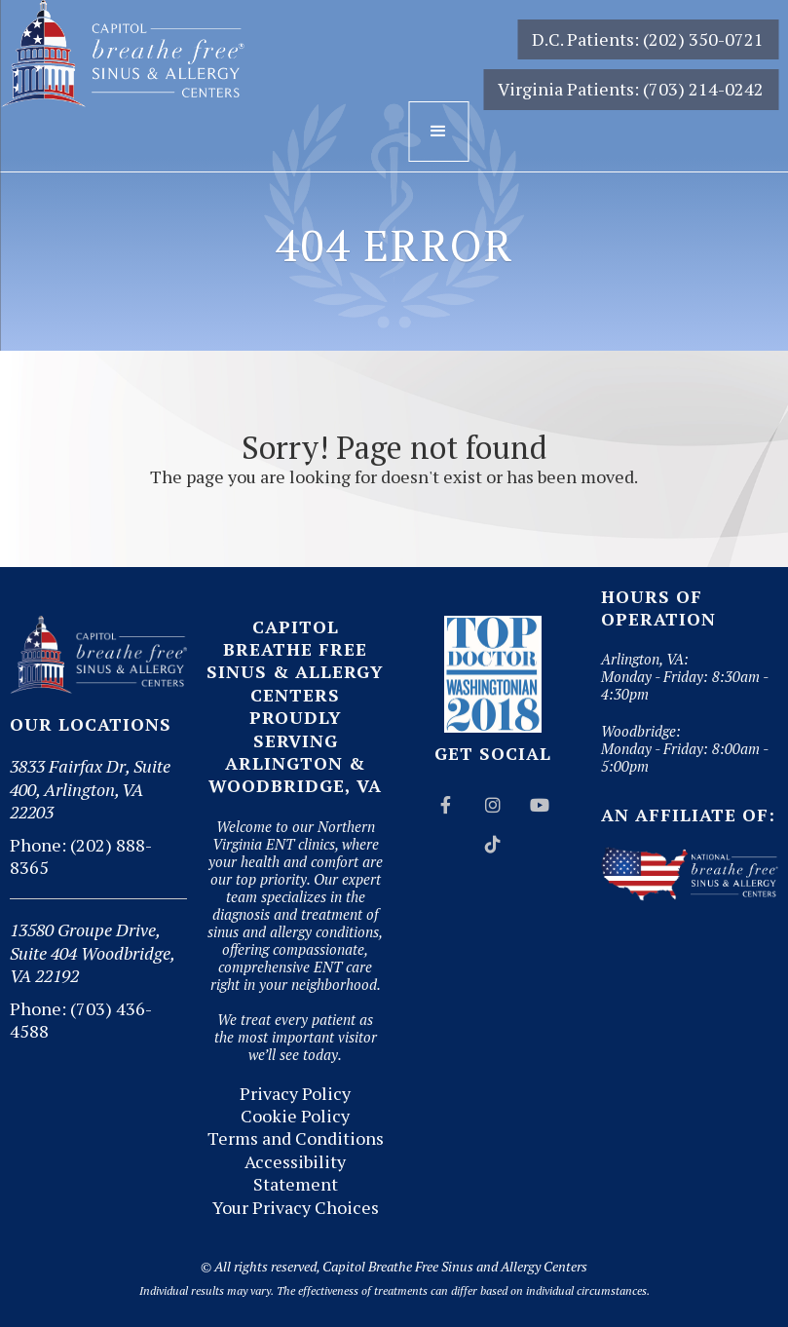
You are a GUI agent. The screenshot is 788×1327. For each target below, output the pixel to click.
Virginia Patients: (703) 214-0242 (631, 88)
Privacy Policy (295, 1093)
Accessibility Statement (295, 1173)
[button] (438, 131)
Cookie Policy (295, 1116)
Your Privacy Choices (295, 1207)
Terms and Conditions (295, 1138)
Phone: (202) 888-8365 (81, 856)
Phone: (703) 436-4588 (81, 1020)
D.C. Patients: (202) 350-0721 (648, 39)
